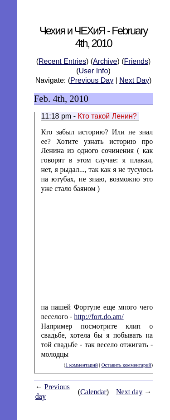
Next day (129, 392)
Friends (136, 61)
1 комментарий (81, 365)
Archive (105, 61)
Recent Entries (62, 61)
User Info (93, 71)
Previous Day (91, 80)
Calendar (93, 392)
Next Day (134, 80)
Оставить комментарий (126, 365)
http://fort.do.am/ (98, 316)
